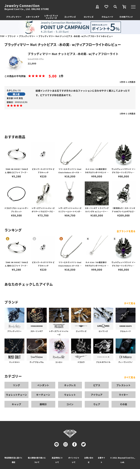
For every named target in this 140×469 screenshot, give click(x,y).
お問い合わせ (88, 460)
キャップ (16, 404)
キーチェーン (43, 394)
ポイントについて (73, 460)
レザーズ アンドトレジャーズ (51, 16)
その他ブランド (126, 16)
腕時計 (43, 404)
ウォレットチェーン (16, 394)
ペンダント (43, 385)
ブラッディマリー (13, 16)
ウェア (96, 404)
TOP (2, 36)
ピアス (96, 385)
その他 (123, 404)
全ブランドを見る (126, 231)
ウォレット (70, 394)
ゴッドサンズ (70, 16)
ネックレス (70, 385)
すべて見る (130, 303)
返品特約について (57, 460)
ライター (123, 394)
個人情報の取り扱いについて (37, 460)
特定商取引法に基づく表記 (13, 460)
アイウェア (97, 394)
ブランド (12, 36)
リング (16, 385)
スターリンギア (32, 16)
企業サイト (101, 460)
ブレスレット (123, 385)
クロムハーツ (107, 16)
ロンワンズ (89, 16)
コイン (70, 404)
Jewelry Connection (21, 5)
